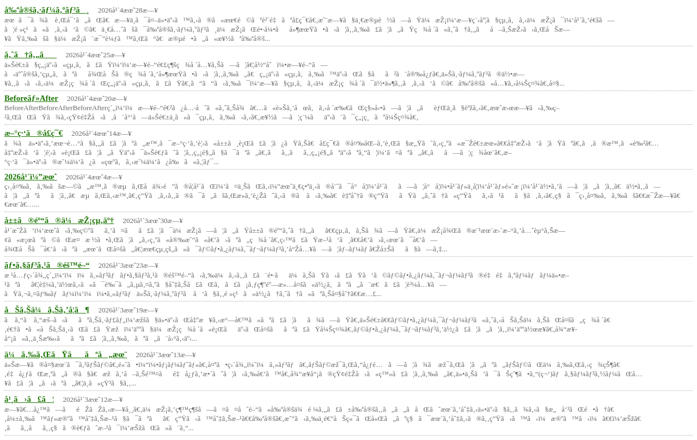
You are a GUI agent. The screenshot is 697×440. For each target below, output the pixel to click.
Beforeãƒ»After (31, 98)
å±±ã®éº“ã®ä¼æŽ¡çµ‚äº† (59, 220)
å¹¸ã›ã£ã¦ (29, 399)
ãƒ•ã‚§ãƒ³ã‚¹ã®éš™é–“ (47, 265)
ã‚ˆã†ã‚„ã (30, 54)
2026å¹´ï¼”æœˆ (30, 176)
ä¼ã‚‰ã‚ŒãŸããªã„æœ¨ (65, 354)
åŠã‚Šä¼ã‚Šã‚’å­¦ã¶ (46, 309)
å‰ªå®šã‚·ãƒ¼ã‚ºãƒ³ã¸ (46, 9)
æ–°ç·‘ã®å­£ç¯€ (33, 133)
